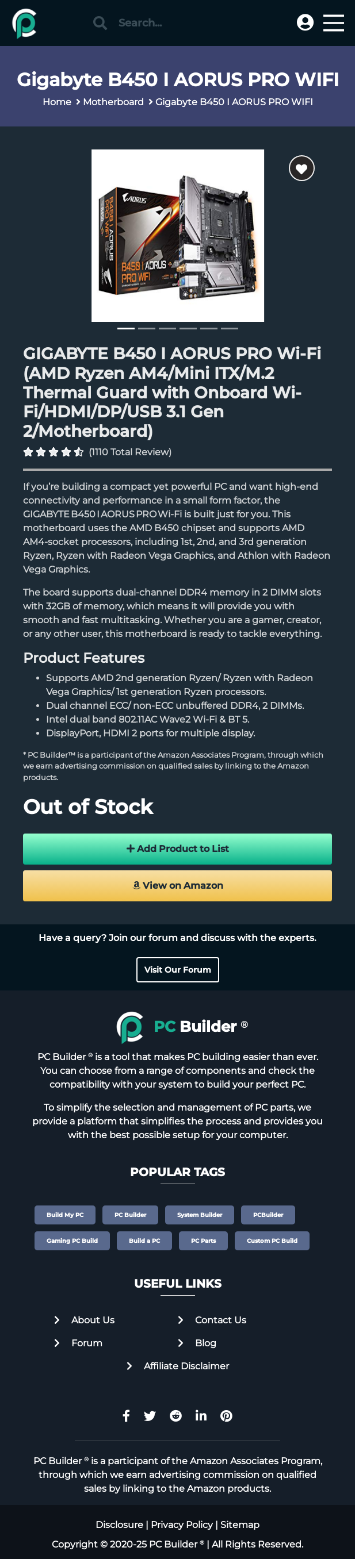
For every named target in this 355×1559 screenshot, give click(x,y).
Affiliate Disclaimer (178, 1366)
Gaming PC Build (72, 1241)
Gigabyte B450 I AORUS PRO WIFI (234, 102)
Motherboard (113, 102)
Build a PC (144, 1241)
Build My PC (65, 1215)
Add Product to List (178, 848)
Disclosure (119, 1524)
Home (57, 102)
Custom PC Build (272, 1241)
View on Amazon (177, 885)
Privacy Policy (182, 1524)
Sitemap (239, 1524)
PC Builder (130, 1215)
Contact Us (212, 1320)
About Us (84, 1320)
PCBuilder (268, 1215)
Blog (197, 1343)
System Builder (199, 1215)
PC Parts (203, 1241)
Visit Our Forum (177, 970)
